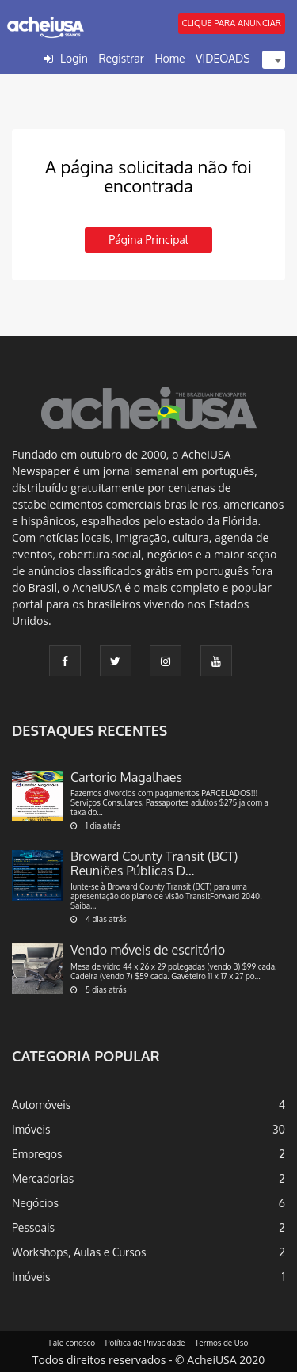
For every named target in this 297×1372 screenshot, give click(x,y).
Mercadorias (43, 1178)
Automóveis (41, 1104)
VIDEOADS (223, 58)
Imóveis (31, 1129)
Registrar (120, 58)
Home (169, 58)
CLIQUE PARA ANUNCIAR (231, 23)
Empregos (37, 1153)
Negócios (35, 1203)
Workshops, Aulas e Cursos (79, 1252)
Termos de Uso (221, 1342)
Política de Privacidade (145, 1342)
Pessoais (33, 1227)
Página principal (148, 239)
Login (74, 58)
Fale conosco (72, 1342)
